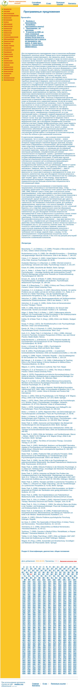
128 (64, 583)
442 (39, 637)
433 (49, 635)
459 (69, 638)
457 (59, 638)
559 (74, 655)
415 (69, 631)
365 (39, 624)
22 (48, 569)
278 (44, 609)
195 (69, 594)
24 (56, 569)
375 (34, 625)
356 (49, 622)
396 (28, 629)
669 (74, 673)
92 (56, 578)
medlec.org (18, 684)
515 (74, 648)
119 (74, 581)
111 (34, 581)
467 (54, 640)
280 (54, 609)
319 (28, 616)
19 (35, 569)
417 (23, 633)
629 (39, 668)
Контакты (72, 3)
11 (58, 567)
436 (64, 635)
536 (69, 651)
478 (54, 642)
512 (59, 648)
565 (49, 657)
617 (34, 666)
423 (54, 633)
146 (44, 587)
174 (74, 591)
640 (39, 670)
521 (49, 649)
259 (59, 605)
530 (39, 651)
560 (23, 657)
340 (23, 620)
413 (59, 631)
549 (23, 655)
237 (59, 602)
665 (54, 673)
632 (54, 668)
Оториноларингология (10, 37)
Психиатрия (7, 47)
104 (53, 580)
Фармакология (8, 67)
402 (59, 629)
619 (44, 666)
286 (28, 611)
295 (74, 611)
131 (23, 585)
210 (34, 598)
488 (49, 644)
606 (34, 664)
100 (33, 580)
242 (28, 603)
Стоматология (8, 56)
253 (28, 605)
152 (74, 587)
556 (59, 655)
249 (64, 603)
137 (54, 585)
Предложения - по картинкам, (33, 29)
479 (59, 642)
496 (34, 646)
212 (44, 598)
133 (34, 585)
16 (23, 569)
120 (23, 583)
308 (28, 614)
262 (74, 605)
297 (28, 613)
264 (28, 607)
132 (28, 585)
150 (64, 587)
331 (34, 618)
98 (25, 580)
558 (69, 655)
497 (39, 646)
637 (23, 670)
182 (59, 592)
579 (64, 659)
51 (56, 572)
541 (39, 653)
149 (59, 587)
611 (59, 664)
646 (69, 670)
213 (49, 598)
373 (23, 625)
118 (69, 581)
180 (49, 592)
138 (59, 585)
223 (44, 600)
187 (28, 594)
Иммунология (7, 26)
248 (59, 603)
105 (59, 580)
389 (49, 627)
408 (34, 631)
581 (74, 659)
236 (54, 602)
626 (23, 668)
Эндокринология (8, 78)
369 (59, 624)
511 (54, 648)
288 (39, 611)
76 (45, 576)
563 (39, 657)
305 (69, 613)
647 (74, 670)
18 (31, 569)
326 (64, 616)
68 (68, 574)
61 (39, 574)
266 (39, 607)
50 (52, 572)
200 (39, 596)
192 (54, 594)
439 (23, 637)
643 (54, 670)
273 (74, 607)
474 (34, 642)
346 (54, 620)
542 (44, 653)
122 (34, 583)
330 (28, 618)
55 (73, 572)
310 (39, 614)
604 (23, 664)
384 (23, 627)
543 (49, 653)
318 (23, 616)
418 (28, 633)
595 (34, 662)
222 (39, 600)
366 (44, 624)
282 (64, 609)
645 (64, 670)
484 (28, 644)
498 (44, 646)
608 (44, 664)
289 (44, 611)
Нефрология (7, 32)
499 (49, 646)
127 (59, 583)
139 (64, 585)
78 (54, 576)
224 (49, 600)
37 (54, 570)
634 (64, 668)
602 (69, 662)
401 (54, 629)
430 (34, 635)
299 (39, 613)
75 (41, 576)
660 (28, 673)
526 (74, 649)
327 (69, 616)
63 (47, 574)
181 (54, 592)
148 (54, 587)
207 (74, 596)
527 (23, 651)
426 (69, 633)
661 (34, 673)
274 (23, 609)
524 (64, 649)
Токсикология (7, 60)
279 (49, 609)
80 (62, 576)
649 (28, 671)
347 (59, 620)
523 (59, 649)
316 (69, 614)
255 (39, 605)
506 (28, 648)
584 (34, 660)
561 (28, 657)
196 (74, 594)
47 (39, 572)
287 (34, 611)
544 (54, 653)
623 (64, 666)
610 (54, 664)
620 (49, 666)
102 (43, 580)
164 (23, 591)
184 (69, 592)
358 (59, 622)
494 (23, 646)
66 (60, 574)
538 (23, 653)
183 (64, 592)
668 (69, 673)
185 (74, 592)
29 (77, 569)
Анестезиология (8, 13)
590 (64, 660)
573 (34, 659)
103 (48, 580)
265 (34, 607)
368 (54, 624)
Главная (35, 684)
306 (74, 613)
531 (44, 651)
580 (69, 659)
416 (74, 631)
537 (74, 651)
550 (28, 655)
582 (23, 660)
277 (39, 609)
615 (23, 666)
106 (64, 580)
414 (64, 631)
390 (54, 627)
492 (69, 644)
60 (35, 574)
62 (43, 574)
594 (28, 662)
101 (38, 580)
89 (43, 578)
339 (74, 618)
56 (77, 572)
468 (59, 640)
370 (64, 624)
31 (29, 570)
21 (43, 569)
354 (39, 622)
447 (64, 637)
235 (49, 602)
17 (27, 569)
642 (49, 670)
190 (44, 594)
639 (34, 670)
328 (74, 616)
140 (69, 585)
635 (69, 668)
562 (34, 657)
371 (69, 624)
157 (44, 589)
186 (23, 594)
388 (44, 627)
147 (49, 587)
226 (59, 600)
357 (54, 622)
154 (28, 589)
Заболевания (7, 24)
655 (59, 671)
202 (49, 596)
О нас (48, 3)
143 (28, 587)
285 (23, 611)
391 (59, 627)
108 (74, 580)
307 (23, 614)
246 (49, 603)
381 (64, 625)
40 (66, 570)
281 (59, 609)
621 (54, 666)
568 (64, 657)
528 (28, 651)
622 (59, 666)
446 (59, 637)
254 (34, 605)
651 (39, 671)
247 (54, 603)
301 (49, 613)
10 (53, 567)
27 (68, 569)
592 (74, 660)
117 (64, 581)
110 (28, 581)
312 (49, 614)
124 (44, 583)
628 (34, 668)
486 (39, 644)
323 (49, 616)
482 (74, 642)
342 (34, 620)
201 (44, 596)
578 (59, 659)
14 (70, 567)
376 (39, 625)
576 (49, 659)
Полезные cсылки (60, 3)
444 (49, 637)
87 (35, 578)
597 (44, 662)
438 (74, 635)
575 (44, 659)
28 (73, 569)
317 (74, 614)
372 (74, 624)
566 (54, 657)
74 (37, 576)
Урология (6, 65)
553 (44, 655)
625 (74, 666)
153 (23, 589)
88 (39, 578)
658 (74, 671)
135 (44, 585)
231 (28, 602)
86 (31, 578)
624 (69, 666)
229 (74, 600)
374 (28, 625)
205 (64, 596)
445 (54, 637)
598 (49, 662)
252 (23, 605)
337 (64, 618)
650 (34, 671)
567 (59, 657)
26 (64, 569)
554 (49, 655)
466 (49, 640)
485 (34, 644)
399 (44, 629)
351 (23, 622)
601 (64, 662)
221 (34, 600)
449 (74, 637)
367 (49, 624)
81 (66, 576)
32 (33, 570)
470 (69, 640)
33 (37, 570)
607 (39, 664)
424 (59, 633)
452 (34, 638)
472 (23, 642)
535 (64, 651)
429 (28, 635)
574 (39, 659)
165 (28, 591)
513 (64, 648)
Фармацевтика (8, 69)
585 (39, 660)
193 (59, 594)
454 (44, 638)
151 (69, 587)
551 (34, 655)
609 (49, 664)
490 (59, 644)
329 (23, 618)
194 (64, 594)
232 (34, 602)
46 (35, 572)
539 (28, 653)
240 (74, 602)
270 (59, 607)
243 (34, 603)
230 (23, 602)
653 (49, 671)
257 (49, 605)
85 (27, 578)
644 (59, 670)
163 (74, 589)
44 (27, 572)
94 (64, 578)
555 (54, 655)
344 (44, 620)
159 (54, 589)
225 (54, 600)
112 (39, 581)
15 (74, 567)
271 (64, 607)
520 (44, 649)
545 (59, 653)
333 (44, 618)
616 (28, 666)
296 (23, 613)
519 (39, 649)
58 (28, 574)
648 (23, 671)
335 (54, 618)
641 (44, 670)
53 (64, 572)
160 (59, 589)
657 (69, 671)
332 (39, 618)
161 (64, 589)
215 (59, 598)
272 (69, 607)
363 (28, 624)
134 (39, 585)
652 (44, 671)
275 (28, 609)
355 (44, 622)
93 (60, 578)
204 (59, 596)
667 (64, 673)
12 (62, 567)
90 (48, 578)
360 (69, 622)
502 (64, 646)
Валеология (7, 17)
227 (64, 600)
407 (28, 631)
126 (54, 583)
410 (44, 631)
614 (74, 664)
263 (23, 607)
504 (74, 646)
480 (64, 642)
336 (59, 618)
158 (49, 589)
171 (59, 591)
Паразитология (8, 41)
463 (34, 640)
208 (23, 598)
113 (44, 581)
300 (44, 613)
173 (69, 591)
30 (25, 570)
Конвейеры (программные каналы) (34, 25)
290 (49, 611)
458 (64, 638)
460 (74, 638)
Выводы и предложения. (30, 22)
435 (59, 635)
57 (24, 574)
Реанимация (7, 52)
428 (23, 635)
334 (49, 618)
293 (64, 611)
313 (54, 614)
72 (29, 576)
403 (64, 629)
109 (23, 581)
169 (49, 591)
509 (44, 648)
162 (69, 589)
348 (64, 620)
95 (68, 578)
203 (54, 596)
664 (49, 673)
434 (54, 635)
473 (28, 642)
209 (28, 598)
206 (69, 596)
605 (28, 664)
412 (54, 631)
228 (69, 600)
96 (73, 578)
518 (34, 649)
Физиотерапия (8, 71)
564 (44, 657)
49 (48, 572)
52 (60, 572)
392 (64, 627)
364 (34, 624)
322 (44, 616)
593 (23, 662)
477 (49, 642)
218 (74, 598)
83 (75, 576)
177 (34, 592)
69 (72, 574)
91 (52, 578)
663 (44, 673)
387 (39, 627)
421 (44, 633)
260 (64, 605)
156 (39, 589)
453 (39, 638)
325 (59, 616)
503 (69, 646)
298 (34, 613)
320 (34, 616)
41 (70, 570)
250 (69, 603)
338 (69, 618)
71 (25, 576)
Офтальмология (8, 39)
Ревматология (8, 54)
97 (77, 578)
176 (28, 592)
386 (34, 627)
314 (59, 614)
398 (39, 629)
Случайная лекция (36, 3)
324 (54, 616)
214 (54, 598)
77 (50, 576)
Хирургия (6, 75)
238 (64, 602)
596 (39, 662)
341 (28, 620)
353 (34, 622)
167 (39, 591)
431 (39, 635)
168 (44, 591)
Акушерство (7, 9)
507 (34, 648)
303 (59, 613)
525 (69, 649)
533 (54, 651)
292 (59, 611)
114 (49, 581)
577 (54, 659)
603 (74, 662)
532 (49, 651)
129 (69, 583)
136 (49, 585)
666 (59, 673)
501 (59, 646)
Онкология (7, 35)
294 (69, 611)
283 (69, 609)
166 (34, 591)
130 (74, 583)
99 (29, 580)
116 (59, 581)
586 (44, 660)
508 (39, 648)
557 (64, 655)
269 (54, 607)
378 (49, 625)
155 (34, 589)
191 (49, 594)
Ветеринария (7, 20)
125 (49, 583)
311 (44, 614)
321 (39, 616)
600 (59, 662)
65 (56, 574)
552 (39, 655)
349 (69, 620)
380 (59, 625)
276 (34, 609)
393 (69, 627)
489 (54, 644)
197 (23, 596)
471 (74, 640)
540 (34, 653)
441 (34, 637)
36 (50, 570)
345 (49, 620)
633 (59, 668)
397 (34, 629)
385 (28, 627)
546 (64, 653)
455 (49, 638)
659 (23, 673)
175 (23, 592)
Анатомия (6, 11)
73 (33, 576)
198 (28, 596)
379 (54, 625)
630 (44, 668)
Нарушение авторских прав (68, 561)
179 (44, 592)
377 (44, 625)
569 (69, 657)
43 (23, 572)
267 (44, 607)
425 (64, 633)
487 (44, 644)
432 (44, 635)
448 (69, 637)
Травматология (8, 63)
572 (28, 659)
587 (49, 660)
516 (23, 649)
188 (34, 594)
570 (74, 657)
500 (54, 646)
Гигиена (6, 22)
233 (39, 602)
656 (64, 671)
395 (23, 629)
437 (69, 635)
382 (69, 625)
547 (69, 653)
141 (74, 585)
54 (68, 572)
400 (49, 629)
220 (28, 600)
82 (70, 576)
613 (69, 664)
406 (23, 631)
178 (39, 592)
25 (60, 569)
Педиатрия (7, 43)
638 (28, 670)
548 (74, 653)
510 (49, 648)
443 (44, 637)
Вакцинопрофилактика (11, 15)
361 (74, 622)
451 (28, 638)
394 (74, 627)
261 (69, 605)
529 (34, 651)
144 (34, 587)
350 (74, 620)
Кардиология (7, 28)
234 (44, 602)
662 (39, 673)
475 (39, 642)
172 (64, 591)
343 (39, 620)
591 (69, 660)
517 (28, 649)
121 (28, 583)
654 (54, 671)
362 (23, 624)
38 (58, 570)
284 (74, 609)
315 (64, 614)
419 (34, 633)
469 (64, 640)
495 (28, 646)
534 (59, 651)
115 (54, 581)
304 (64, 613)
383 (74, 625)
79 (58, 576)
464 (39, 640)
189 (39, 594)
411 (49, 631)
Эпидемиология (8, 80)
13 (66, 567)
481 (69, 642)
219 (23, 600)
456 (54, 638)
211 (39, 598)
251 (74, 603)
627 (28, 668)
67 (64, 574)
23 (52, 569)
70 (76, 574)
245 (44, 603)
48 (43, 572)
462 (28, 640)
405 (74, 629)
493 (74, 644)
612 (64, 664)
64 (51, 574)
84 (23, 578)
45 (31, 572)
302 (54, 613)
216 (64, 598)
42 (75, 570)
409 (39, 631)
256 (44, 605)
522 (54, 649)
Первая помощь (8, 45)
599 (54, 662)
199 (34, 596)
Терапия (6, 58)
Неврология (7, 30)
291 (54, 611)
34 (41, 570)
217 (69, 598)
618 (39, 666)
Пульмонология (8, 50)
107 (69, 580)
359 (64, 622)
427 (74, 633)
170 (54, 591)
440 (28, 637)
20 (39, 569)
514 (69, 648)
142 (23, 587)
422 (49, 633)
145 (39, 587)
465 (44, 640)
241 (23, 603)
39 (62, 570)
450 (23, 638)
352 (28, 622)
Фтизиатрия (7, 73)
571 (23, 659)
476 (44, 642)
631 (49, 668)
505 (23, 648)
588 (54, 660)
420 (39, 633)
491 (64, 644)
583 (28, 660)
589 (59, 660)
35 (45, 570)
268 (49, 607)
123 (39, 583)
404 (69, 629)
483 (23, 644)
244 (39, 603)
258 (54, 605)
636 (74, 668)
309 (34, 614)
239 (69, 602)
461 (23, 640)
